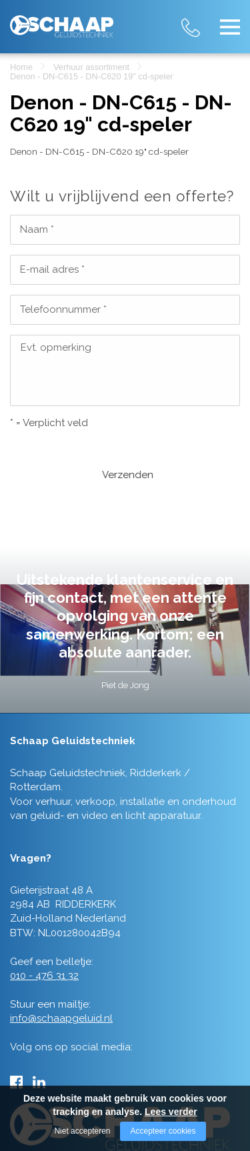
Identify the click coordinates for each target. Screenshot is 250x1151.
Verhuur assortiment (91, 67)
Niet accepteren (82, 1131)
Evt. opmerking (56, 347)
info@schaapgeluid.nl (61, 978)
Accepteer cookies (162, 1131)
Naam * (37, 229)
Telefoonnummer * (63, 309)
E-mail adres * (52, 269)
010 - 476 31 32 (203, 19)
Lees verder (171, 1111)
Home (21, 67)
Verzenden (50, 453)
